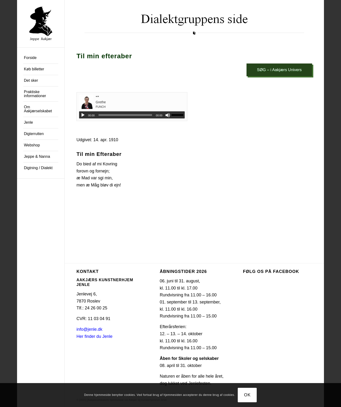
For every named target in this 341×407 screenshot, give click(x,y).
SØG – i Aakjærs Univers (279, 70)
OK (247, 395)
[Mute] (167, 115)
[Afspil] (83, 115)
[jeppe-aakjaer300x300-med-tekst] (40, 23)
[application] (132, 114)
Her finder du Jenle (94, 336)
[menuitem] (40, 58)
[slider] (125, 115)
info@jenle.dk (89, 329)
